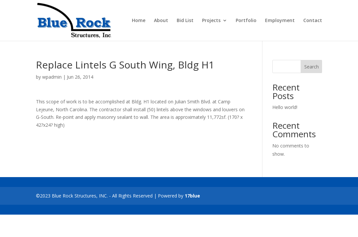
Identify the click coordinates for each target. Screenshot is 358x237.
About (161, 20)
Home (138, 20)
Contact (312, 20)
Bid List (185, 20)
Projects (211, 20)
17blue (192, 196)
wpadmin (52, 77)
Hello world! (284, 107)
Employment (280, 20)
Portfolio (246, 20)
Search (311, 67)
